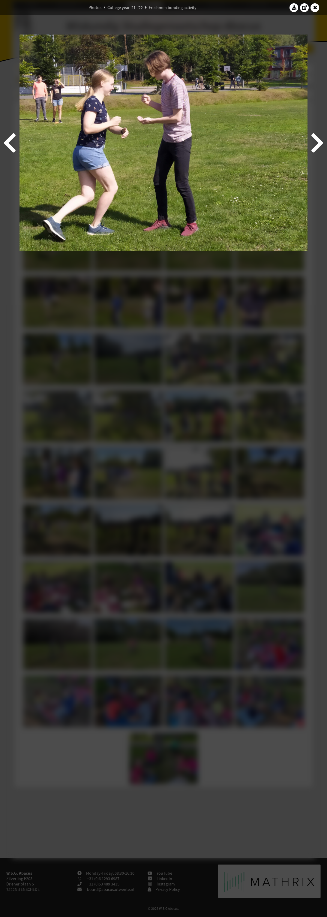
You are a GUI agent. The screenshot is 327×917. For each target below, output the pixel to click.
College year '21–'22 (125, 7)
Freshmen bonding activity (172, 7)
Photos (94, 7)
